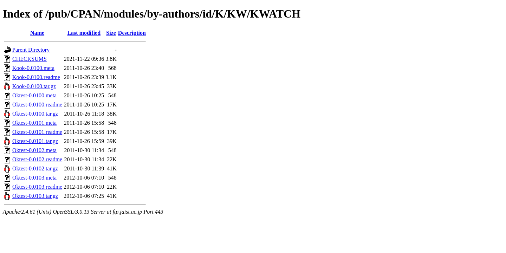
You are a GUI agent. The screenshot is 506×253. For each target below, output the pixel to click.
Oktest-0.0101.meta (34, 123)
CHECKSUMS (29, 59)
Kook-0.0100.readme (36, 77)
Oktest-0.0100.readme (37, 105)
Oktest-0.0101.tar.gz (35, 141)
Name (37, 33)
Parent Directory (31, 50)
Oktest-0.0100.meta (34, 95)
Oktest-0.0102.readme (37, 159)
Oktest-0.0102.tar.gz (35, 168)
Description (132, 33)
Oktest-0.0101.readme (37, 132)
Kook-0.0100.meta (33, 68)
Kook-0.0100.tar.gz (34, 86)
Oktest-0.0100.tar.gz (35, 114)
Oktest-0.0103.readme (37, 187)
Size (111, 33)
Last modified (83, 33)
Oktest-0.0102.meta (34, 150)
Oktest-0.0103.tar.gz (35, 196)
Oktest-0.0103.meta (34, 178)
